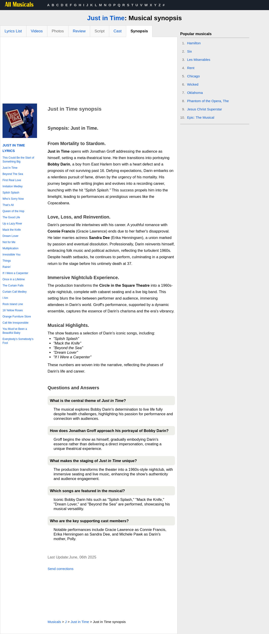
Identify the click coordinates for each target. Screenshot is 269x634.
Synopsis (139, 31)
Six (189, 51)
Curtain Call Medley (15, 291)
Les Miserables (198, 60)
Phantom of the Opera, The (208, 101)
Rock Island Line (13, 304)
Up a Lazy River (12, 223)
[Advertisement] (89, 71)
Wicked (192, 84)
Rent (191, 68)
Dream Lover (10, 236)
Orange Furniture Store (17, 316)
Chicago (193, 76)
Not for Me (9, 242)
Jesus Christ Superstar (204, 109)
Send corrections (61, 569)
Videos (37, 31)
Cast (118, 31)
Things (7, 260)
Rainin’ (7, 267)
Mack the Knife (12, 229)
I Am (5, 298)
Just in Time (106, 18)
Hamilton (194, 43)
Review (79, 31)
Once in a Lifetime (14, 279)
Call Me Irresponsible (16, 322)
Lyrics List (13, 31)
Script (99, 31)
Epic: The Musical (200, 117)
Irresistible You (11, 254)
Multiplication (10, 248)
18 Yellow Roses (13, 310)
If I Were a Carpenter (15, 273)
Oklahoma (195, 93)
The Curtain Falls (13, 285)
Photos (58, 31)
